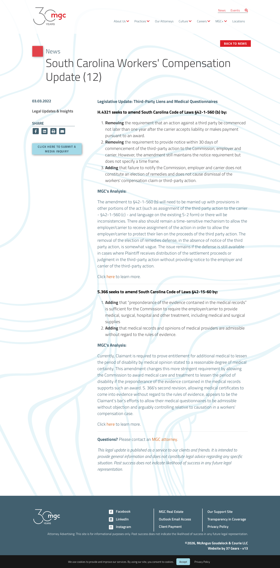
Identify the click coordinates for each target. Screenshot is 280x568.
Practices (140, 21)
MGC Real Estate (171, 511)
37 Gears (232, 548)
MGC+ (219, 21)
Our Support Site (220, 511)
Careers (202, 21)
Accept (183, 562)
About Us (120, 21)
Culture (183, 21)
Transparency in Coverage (226, 519)
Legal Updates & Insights (52, 111)
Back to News (235, 43)
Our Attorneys (164, 21)
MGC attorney (164, 439)
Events (235, 10)
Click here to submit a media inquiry (57, 148)
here (111, 276)
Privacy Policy (217, 526)
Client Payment (170, 526)
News (222, 10)
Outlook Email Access (175, 519)
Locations (238, 21)
